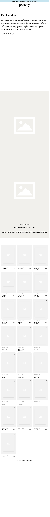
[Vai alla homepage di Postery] (24, 5)
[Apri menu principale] (1, 5)
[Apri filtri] (47, 243)
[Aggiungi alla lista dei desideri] (14, 246)
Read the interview (7, 33)
